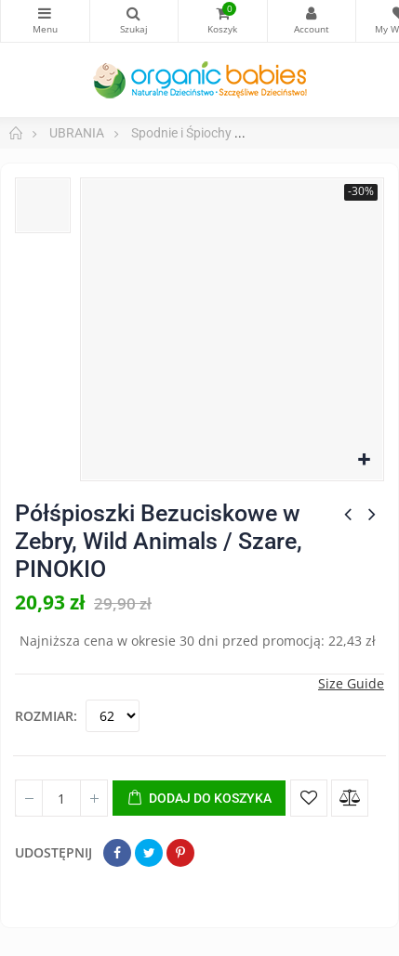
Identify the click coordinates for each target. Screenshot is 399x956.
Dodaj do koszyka (199, 799)
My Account (312, 13)
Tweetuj (149, 853)
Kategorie (45, 13)
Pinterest (180, 853)
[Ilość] (61, 798)
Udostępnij (117, 853)
